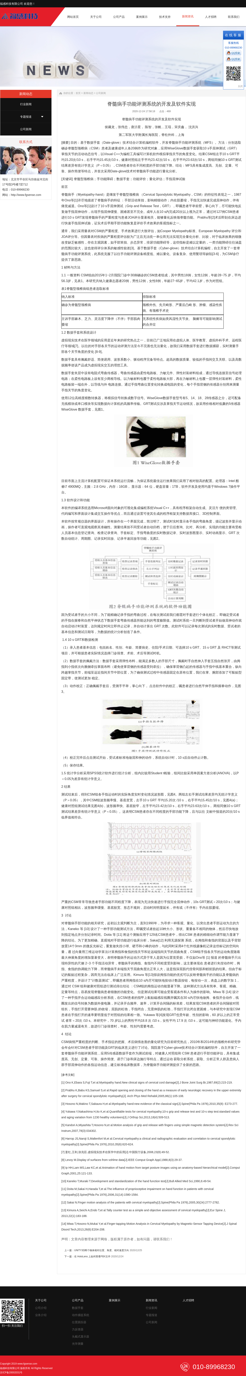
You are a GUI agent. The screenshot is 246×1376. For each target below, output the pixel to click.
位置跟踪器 (79, 1322)
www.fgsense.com (27, 1363)
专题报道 (26, 116)
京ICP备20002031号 (11, 1372)
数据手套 (77, 1307)
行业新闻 (26, 104)
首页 (78, 93)
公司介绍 (41, 1307)
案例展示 (114, 1300)
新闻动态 (88, 93)
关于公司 (41, 1300)
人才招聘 (188, 1300)
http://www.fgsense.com (26, 194)
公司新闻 (26, 129)
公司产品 (77, 1300)
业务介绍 (41, 1315)
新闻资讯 (151, 1300)
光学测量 (77, 1343)
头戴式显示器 (80, 1336)
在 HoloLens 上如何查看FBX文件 (92, 1256)
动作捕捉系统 (80, 1315)
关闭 (240, 86)
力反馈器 (77, 1329)
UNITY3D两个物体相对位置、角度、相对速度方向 (101, 1250)
